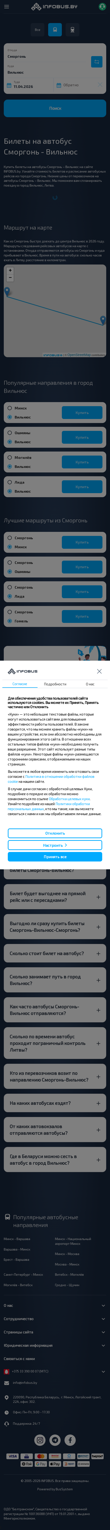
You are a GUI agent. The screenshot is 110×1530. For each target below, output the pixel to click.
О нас (90, 684)
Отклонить (55, 833)
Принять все (55, 856)
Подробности (55, 684)
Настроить (53, 845)
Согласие (20, 684)
